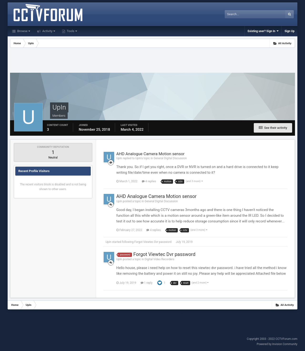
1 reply (146, 282)
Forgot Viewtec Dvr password (152, 242)
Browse (23, 31)
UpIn (108, 242)
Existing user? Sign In (263, 31)
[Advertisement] (152, 61)
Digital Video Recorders (159, 259)
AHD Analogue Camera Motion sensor (150, 153)
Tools (71, 31)
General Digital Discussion (170, 158)
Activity (48, 31)
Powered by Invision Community (277, 344)
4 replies (149, 181)
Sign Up (290, 31)
